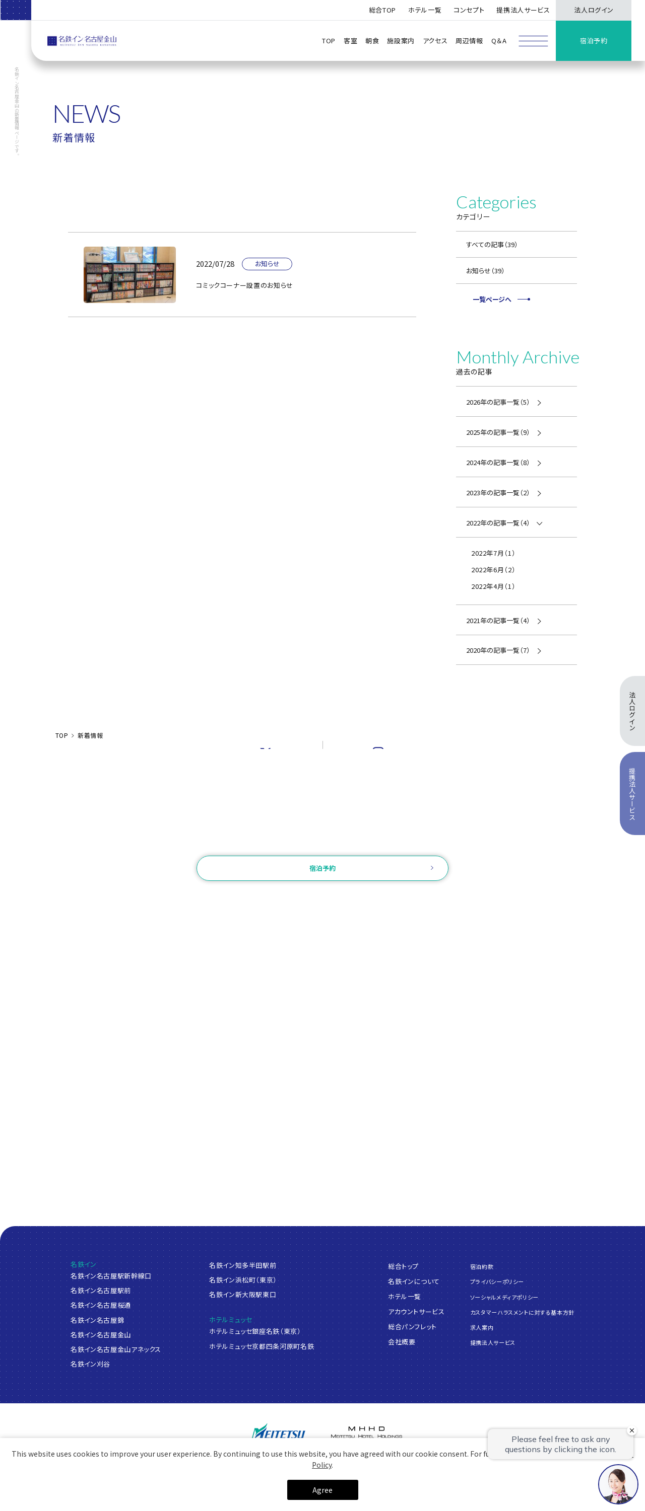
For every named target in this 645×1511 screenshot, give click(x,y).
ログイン (266, 899)
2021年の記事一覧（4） (498, 620)
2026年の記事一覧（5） (498, 402)
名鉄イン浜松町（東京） (243, 1280)
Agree (322, 1490)
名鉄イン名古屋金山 (101, 1334)
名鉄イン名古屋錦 (97, 1320)
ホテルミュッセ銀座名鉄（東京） (255, 1331)
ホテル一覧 (404, 1296)
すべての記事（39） (492, 244)
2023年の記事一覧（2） (498, 492)
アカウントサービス (416, 1311)
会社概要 (402, 1341)
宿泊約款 (482, 1266)
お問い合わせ (322, 842)
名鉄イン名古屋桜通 (101, 1305)
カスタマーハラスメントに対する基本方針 (522, 1312)
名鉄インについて (414, 1281)
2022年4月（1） (493, 586)
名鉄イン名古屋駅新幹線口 (111, 1275)
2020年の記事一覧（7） (498, 650)
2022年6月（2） (493, 569)
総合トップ (403, 1266)
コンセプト (469, 10)
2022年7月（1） (493, 553)
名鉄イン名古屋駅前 (101, 1290)
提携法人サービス (523, 10)
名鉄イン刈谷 (90, 1364)
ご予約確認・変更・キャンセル (198, 899)
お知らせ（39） (485, 270)
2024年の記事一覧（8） (498, 462)
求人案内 (482, 1327)
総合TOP (382, 10)
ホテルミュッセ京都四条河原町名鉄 (261, 1346)
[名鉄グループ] (278, 1435)
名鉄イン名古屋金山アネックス (116, 1349)
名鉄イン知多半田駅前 (243, 1265)
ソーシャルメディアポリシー (504, 1297)
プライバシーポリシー (497, 1281)
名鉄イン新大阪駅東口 (243, 1294)
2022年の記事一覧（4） (498, 522)
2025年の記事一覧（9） (498, 432)
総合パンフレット (412, 1326)
